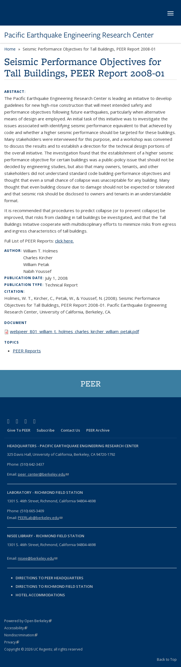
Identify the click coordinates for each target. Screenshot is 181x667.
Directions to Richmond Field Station (54, 586)
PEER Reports (27, 351)
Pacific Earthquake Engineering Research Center (79, 35)
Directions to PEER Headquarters (50, 577)
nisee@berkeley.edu (37, 558)
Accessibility (15, 628)
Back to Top (167, 659)
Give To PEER (18, 430)
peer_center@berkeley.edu (43, 474)
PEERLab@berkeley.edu (40, 517)
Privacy (11, 642)
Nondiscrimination (20, 635)
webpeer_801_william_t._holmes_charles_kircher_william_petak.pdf (74, 331)
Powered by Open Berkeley (28, 620)
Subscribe (45, 430)
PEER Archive (98, 430)
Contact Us (70, 430)
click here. (64, 241)
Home (10, 49)
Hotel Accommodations (40, 594)
